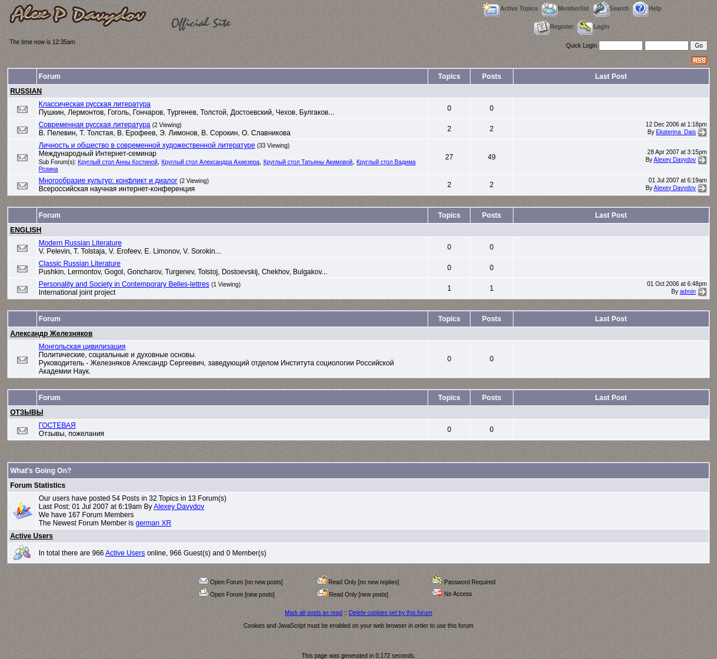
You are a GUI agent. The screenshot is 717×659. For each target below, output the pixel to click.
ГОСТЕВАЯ (57, 425)
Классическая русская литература (95, 104)
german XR (153, 523)
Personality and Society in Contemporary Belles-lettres (124, 284)
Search (611, 8)
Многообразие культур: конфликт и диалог (108, 181)
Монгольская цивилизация (82, 346)
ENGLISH (25, 230)
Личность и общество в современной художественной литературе (147, 145)
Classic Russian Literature (80, 263)
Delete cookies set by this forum (390, 613)
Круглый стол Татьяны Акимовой (308, 162)
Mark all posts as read (313, 613)
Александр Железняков (51, 334)
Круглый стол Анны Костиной (117, 162)
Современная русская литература (95, 125)
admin (688, 291)
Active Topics (510, 8)
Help (647, 8)
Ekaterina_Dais (676, 132)
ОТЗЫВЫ (26, 412)
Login (593, 27)
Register (553, 27)
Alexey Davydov (674, 160)
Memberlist (565, 8)
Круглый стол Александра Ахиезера (210, 162)
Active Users (31, 536)
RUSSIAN (26, 91)
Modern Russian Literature (80, 243)
